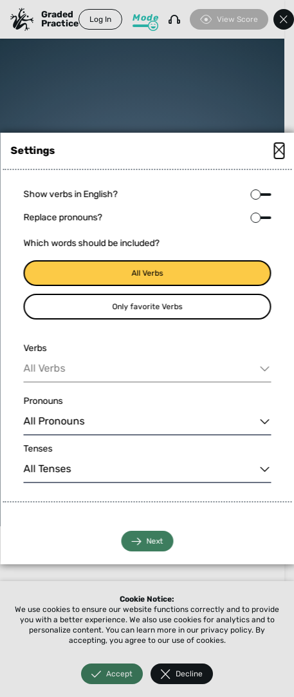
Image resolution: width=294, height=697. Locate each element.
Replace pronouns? (62, 217)
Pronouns (42, 401)
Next (147, 541)
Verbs (34, 348)
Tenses (37, 448)
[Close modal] (279, 150)
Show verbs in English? (70, 194)
